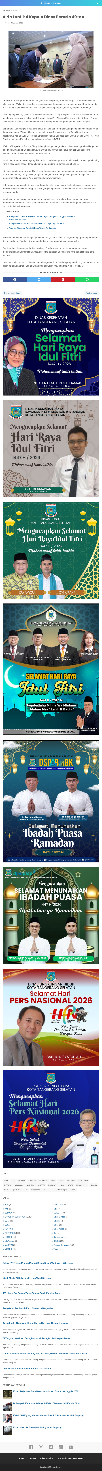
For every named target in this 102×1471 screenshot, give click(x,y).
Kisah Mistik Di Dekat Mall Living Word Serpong (27, 1278)
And (12, 1181)
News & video (81, 1185)
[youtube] (71, 1449)
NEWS (70, 1185)
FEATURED (83, 1181)
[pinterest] (63, 280)
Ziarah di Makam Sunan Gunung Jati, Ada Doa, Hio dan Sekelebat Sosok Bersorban (45, 1354)
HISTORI (7, 1185)
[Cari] (97, 3)
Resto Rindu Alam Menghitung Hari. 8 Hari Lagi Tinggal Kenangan (36, 1324)
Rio (26, 1190)
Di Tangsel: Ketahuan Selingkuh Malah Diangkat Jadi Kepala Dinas (36, 1339)
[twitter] (39, 280)
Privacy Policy (47, 1459)
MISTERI (41, 1185)
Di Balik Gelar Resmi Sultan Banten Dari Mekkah (27, 1369)
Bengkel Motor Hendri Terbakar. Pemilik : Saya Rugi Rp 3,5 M (36, 224)
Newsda (93, 1185)
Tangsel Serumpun (60, 1190)
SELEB (46, 1190)
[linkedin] (61, 1449)
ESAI (53, 1181)
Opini (6, 1190)
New (62, 1185)
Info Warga (19, 1185)
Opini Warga (16, 1190)
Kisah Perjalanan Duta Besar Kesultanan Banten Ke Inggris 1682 (45, 1392)
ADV (6, 1181)
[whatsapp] (87, 280)
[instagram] (41, 1449)
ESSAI (60, 1181)
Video (73, 1190)
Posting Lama (91, 293)
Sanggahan (35, 1190)
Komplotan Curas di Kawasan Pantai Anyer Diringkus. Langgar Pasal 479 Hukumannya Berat (42, 218)
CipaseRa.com (56, 1467)
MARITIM (30, 1185)
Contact (32, 1459)
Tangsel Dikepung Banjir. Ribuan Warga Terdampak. (32, 228)
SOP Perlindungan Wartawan (71, 1459)
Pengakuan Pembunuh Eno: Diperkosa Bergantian (28, 1308)
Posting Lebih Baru (12, 293)
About (21, 1459)
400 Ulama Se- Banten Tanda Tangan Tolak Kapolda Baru (31, 1293)
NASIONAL (52, 1185)
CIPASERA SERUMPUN (37, 1181)
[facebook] (15, 280)
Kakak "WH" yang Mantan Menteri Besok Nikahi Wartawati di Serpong (38, 1263)
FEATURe (71, 1181)
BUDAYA (21, 1181)
